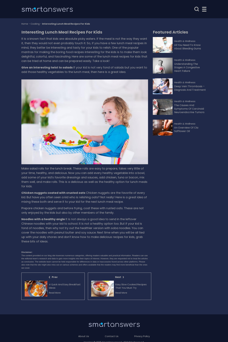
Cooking (35, 23)
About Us (83, 336)
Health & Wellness (184, 41)
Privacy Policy (142, 336)
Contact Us (111, 336)
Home (24, 23)
